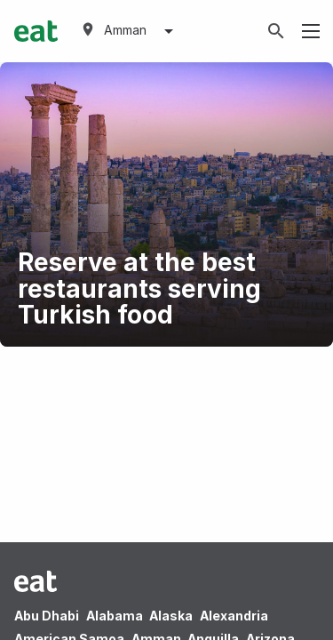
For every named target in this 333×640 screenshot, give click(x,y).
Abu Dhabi (46, 615)
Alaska (171, 615)
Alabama (114, 615)
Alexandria (234, 615)
